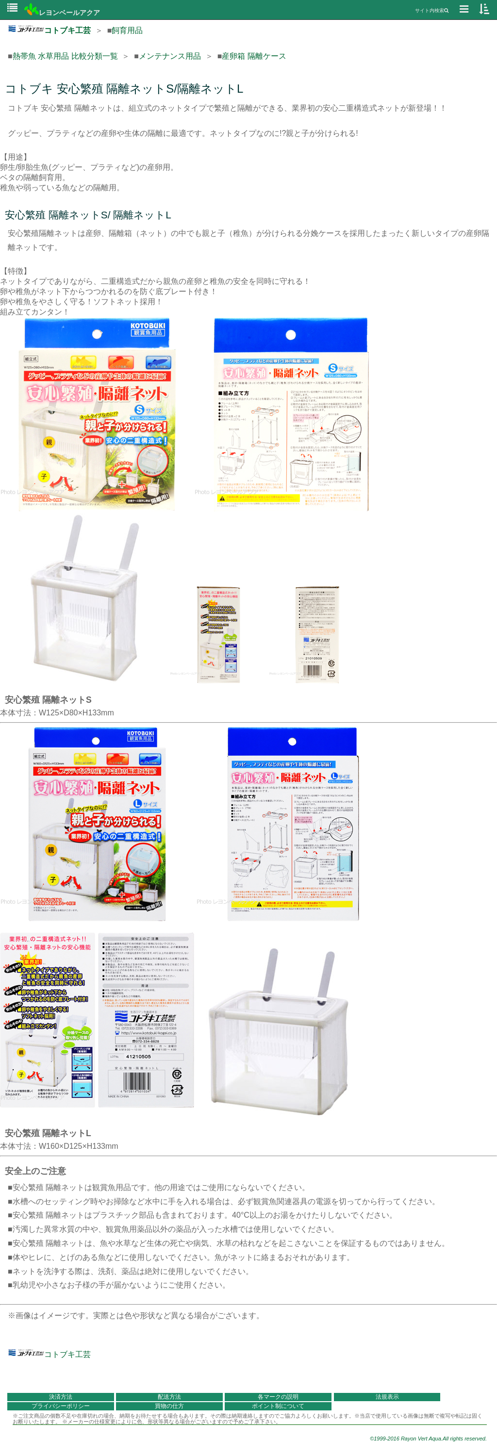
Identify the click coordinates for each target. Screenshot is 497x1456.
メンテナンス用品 (170, 56)
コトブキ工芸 (49, 30)
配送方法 (169, 1396)
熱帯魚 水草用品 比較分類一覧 (65, 56)
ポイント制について (278, 1406)
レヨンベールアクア (62, 13)
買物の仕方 (169, 1406)
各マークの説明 (278, 1396)
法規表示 (387, 1396)
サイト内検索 (431, 10)
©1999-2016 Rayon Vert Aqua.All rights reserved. (428, 1438)
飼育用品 (127, 30)
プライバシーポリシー (61, 1406)
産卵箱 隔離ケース (254, 56)
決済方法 (60, 1396)
